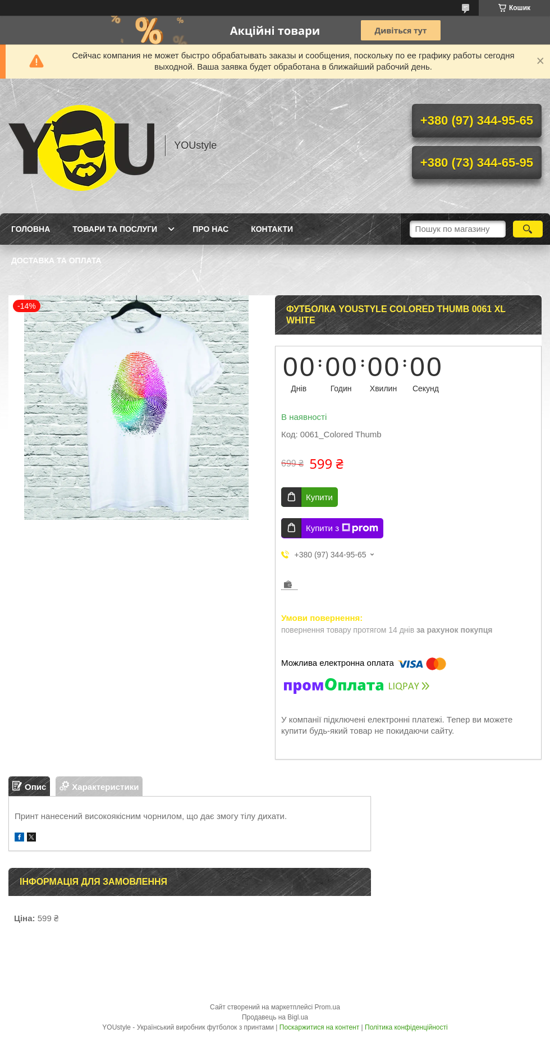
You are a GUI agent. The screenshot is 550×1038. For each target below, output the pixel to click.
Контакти (272, 229)
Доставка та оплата (56, 260)
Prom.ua (327, 1007)
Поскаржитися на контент (319, 1027)
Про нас (210, 229)
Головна (30, 229)
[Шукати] (528, 229)
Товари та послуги (114, 229)
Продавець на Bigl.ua (275, 1017)
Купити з (342, 528)
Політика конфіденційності (406, 1027)
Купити (319, 497)
